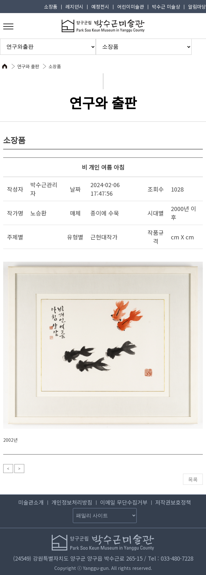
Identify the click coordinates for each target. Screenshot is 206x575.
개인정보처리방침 (71, 502)
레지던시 (74, 6)
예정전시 (100, 6)
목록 (193, 479)
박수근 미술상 (166, 6)
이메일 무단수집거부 (124, 502)
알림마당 (197, 6)
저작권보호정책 (173, 502)
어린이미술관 (130, 6)
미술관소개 (31, 502)
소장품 (50, 6)
